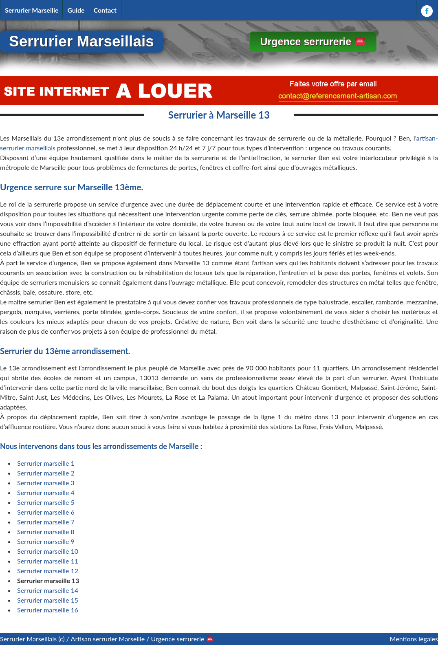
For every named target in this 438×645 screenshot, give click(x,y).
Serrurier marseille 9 (46, 541)
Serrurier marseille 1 (46, 463)
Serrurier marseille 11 (47, 561)
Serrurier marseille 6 (46, 512)
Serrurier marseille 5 (46, 502)
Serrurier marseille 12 (47, 571)
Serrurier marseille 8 (46, 531)
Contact (105, 10)
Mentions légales (414, 639)
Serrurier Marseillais (81, 41)
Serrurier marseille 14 (47, 590)
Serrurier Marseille (31, 10)
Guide (75, 10)
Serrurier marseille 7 (46, 522)
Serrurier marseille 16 (47, 610)
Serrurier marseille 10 (47, 551)
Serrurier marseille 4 (46, 492)
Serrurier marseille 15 (47, 600)
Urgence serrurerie (312, 41)
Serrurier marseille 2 (46, 473)
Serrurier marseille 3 (46, 483)
